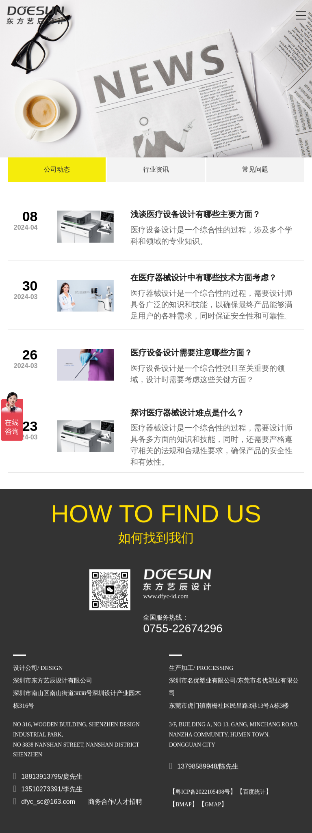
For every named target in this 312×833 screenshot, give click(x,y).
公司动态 (57, 169)
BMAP (184, 798)
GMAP (213, 798)
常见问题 (255, 169)
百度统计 (254, 785)
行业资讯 (156, 169)
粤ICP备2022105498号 (203, 785)
